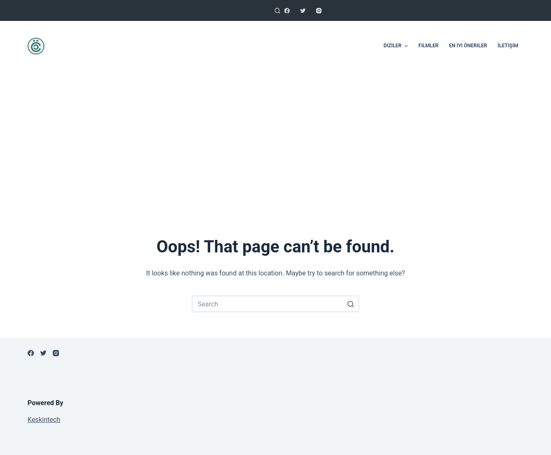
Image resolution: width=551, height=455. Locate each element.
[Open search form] (277, 10)
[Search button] (350, 304)
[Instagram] (319, 10)
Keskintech (44, 420)
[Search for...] (275, 304)
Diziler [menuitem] (397, 46)
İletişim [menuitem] (507, 46)
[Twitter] (303, 10)
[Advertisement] (275, 142)
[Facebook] (287, 10)
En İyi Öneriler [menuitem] (468, 46)
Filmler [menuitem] (428, 46)
